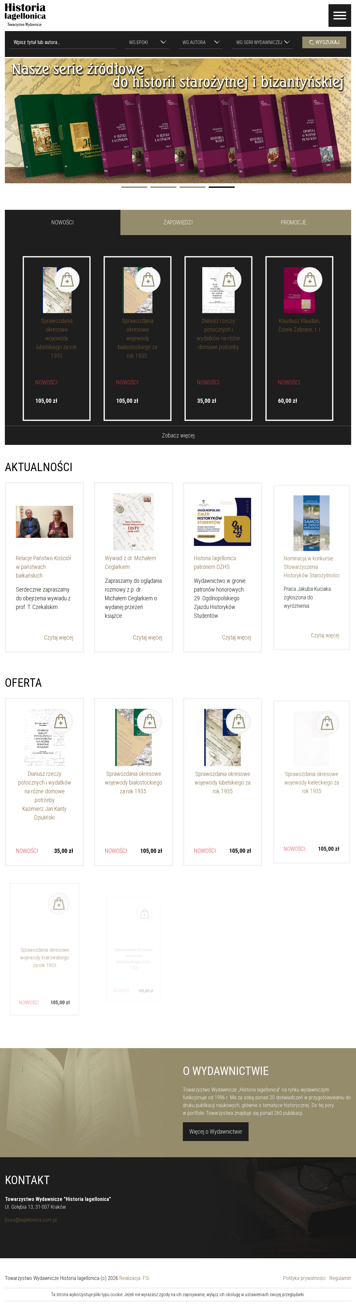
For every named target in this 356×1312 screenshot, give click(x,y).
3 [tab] (193, 187)
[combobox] (147, 42)
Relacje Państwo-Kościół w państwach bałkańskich (44, 567)
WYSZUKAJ (324, 42)
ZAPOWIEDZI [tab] (178, 222)
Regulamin (340, 1278)
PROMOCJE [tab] (293, 222)
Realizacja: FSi (134, 1278)
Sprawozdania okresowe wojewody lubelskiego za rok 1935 (57, 338)
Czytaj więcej (55, 623)
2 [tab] (163, 187)
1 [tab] (134, 187)
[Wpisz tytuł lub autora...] (63, 42)
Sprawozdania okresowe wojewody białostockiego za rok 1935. (137, 338)
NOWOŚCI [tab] (62, 222)
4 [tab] (222, 187)
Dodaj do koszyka (67, 279)
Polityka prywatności (304, 1278)
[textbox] (144, 42)
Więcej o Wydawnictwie (215, 1136)
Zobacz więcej (178, 435)
